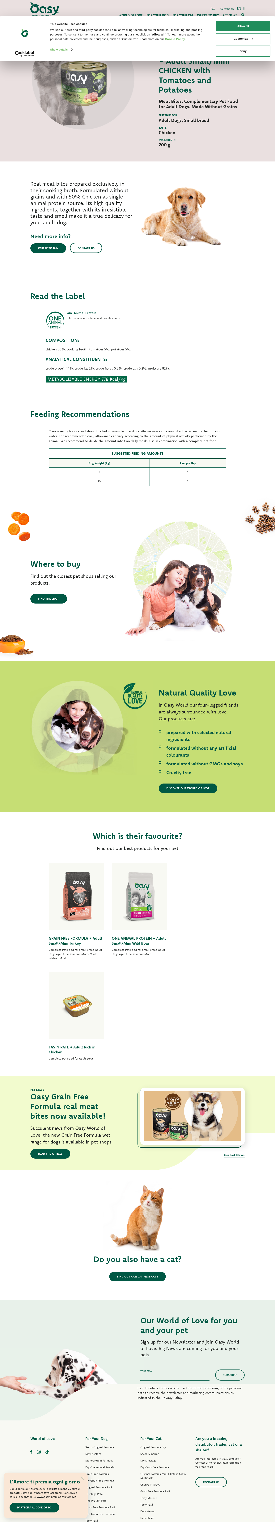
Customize (243, 22)
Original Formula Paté (98, 1387)
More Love (147, 1444)
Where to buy (48, 248)
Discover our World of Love (188, 788)
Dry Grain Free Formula (99, 1380)
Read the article (50, 1053)
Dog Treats (92, 1447)
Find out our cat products (137, 1176)
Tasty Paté (91, 1420)
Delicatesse (147, 1411)
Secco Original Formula (99, 1347)
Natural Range (94, 1440)
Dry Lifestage (93, 1353)
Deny (243, 35)
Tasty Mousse (148, 1397)
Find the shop (48, 598)
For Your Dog (96, 1338)
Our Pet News (234, 1055)
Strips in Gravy (94, 1427)
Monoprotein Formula (99, 1360)
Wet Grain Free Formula (100, 1413)
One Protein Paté (96, 1400)
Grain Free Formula (97, 1373)
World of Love (42, 1338)
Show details (59, 33)
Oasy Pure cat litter (152, 1458)
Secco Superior (149, 1353)
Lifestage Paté (94, 1393)
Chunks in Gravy (150, 1384)
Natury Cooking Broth (153, 1431)
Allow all (243, 10)
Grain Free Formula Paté (100, 1407)
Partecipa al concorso (34, 1507)
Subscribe (230, 1275)
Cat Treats (146, 1451)
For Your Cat (151, 1338)
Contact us (86, 248)
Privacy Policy (172, 1297)
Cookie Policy (175, 23)
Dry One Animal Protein (100, 1367)
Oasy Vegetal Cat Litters (155, 1464)
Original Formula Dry (153, 1347)
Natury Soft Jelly (95, 1434)
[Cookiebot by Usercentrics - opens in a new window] (24, 38)
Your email (147, 1270)
